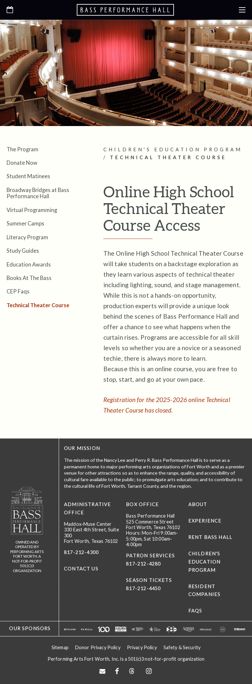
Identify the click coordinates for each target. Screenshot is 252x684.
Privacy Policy (142, 647)
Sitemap (60, 647)
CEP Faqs (18, 291)
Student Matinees (28, 176)
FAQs (195, 610)
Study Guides (23, 250)
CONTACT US (81, 568)
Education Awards (29, 264)
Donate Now (22, 163)
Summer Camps (25, 223)
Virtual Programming (32, 210)
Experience (205, 521)
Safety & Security (181, 647)
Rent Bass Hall (210, 537)
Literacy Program (27, 237)
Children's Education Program (204, 562)
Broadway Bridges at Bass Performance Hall (38, 193)
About (197, 504)
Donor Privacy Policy (97, 647)
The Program (22, 149)
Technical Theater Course (38, 305)
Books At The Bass (29, 278)
